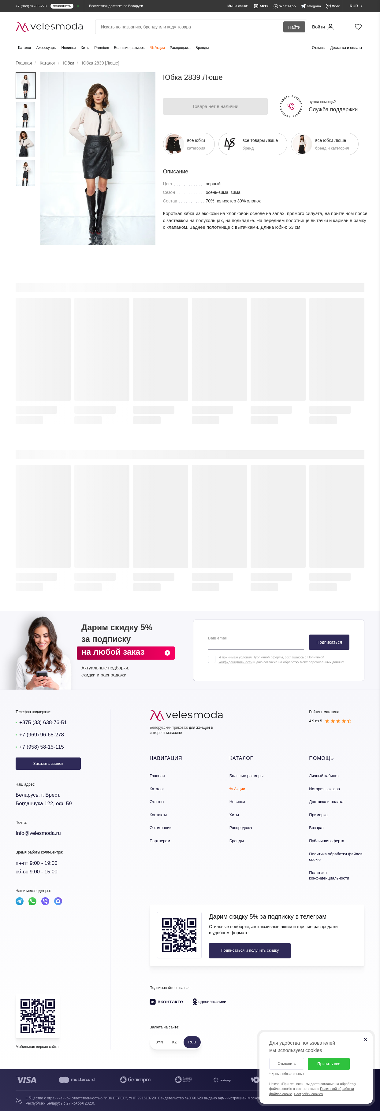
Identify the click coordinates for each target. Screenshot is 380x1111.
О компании (161, 827)
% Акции (157, 48)
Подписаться (329, 642)
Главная (157, 775)
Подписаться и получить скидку (250, 950)
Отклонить (287, 1063)
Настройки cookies (308, 1094)
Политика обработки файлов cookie (335, 857)
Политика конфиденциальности (329, 875)
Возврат (316, 827)
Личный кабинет (324, 775)
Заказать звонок (48, 763)
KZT (175, 1042)
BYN (159, 1042)
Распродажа (180, 48)
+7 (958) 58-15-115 (41, 747)
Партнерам (160, 841)
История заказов (324, 789)
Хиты (85, 48)
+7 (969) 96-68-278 (41, 735)
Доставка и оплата (346, 48)
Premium (101, 48)
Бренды (202, 48)
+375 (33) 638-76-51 (43, 722)
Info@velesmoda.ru (38, 833)
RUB (192, 1042)
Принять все (328, 1063)
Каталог (25, 48)
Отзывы (319, 48)
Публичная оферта (326, 841)
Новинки (68, 48)
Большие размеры (129, 48)
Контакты (158, 815)
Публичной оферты (267, 657)
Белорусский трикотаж (169, 727)
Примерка (318, 815)
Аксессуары (46, 48)
